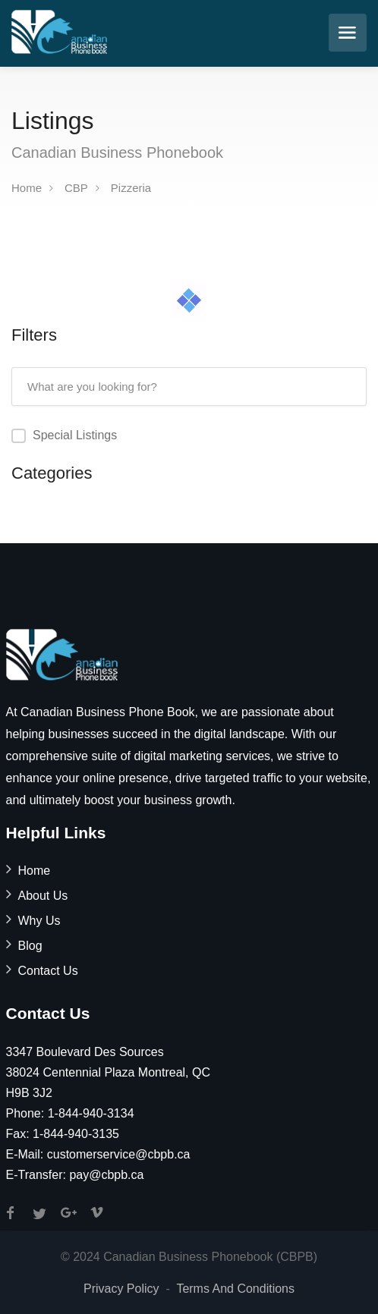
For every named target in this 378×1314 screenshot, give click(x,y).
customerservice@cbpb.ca (119, 1154)
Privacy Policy (121, 1288)
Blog (30, 945)
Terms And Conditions (235, 1288)
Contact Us (48, 970)
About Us (43, 895)
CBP (76, 187)
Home (26, 187)
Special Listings (75, 435)
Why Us (39, 920)
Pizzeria (131, 187)
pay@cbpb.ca (106, 1174)
